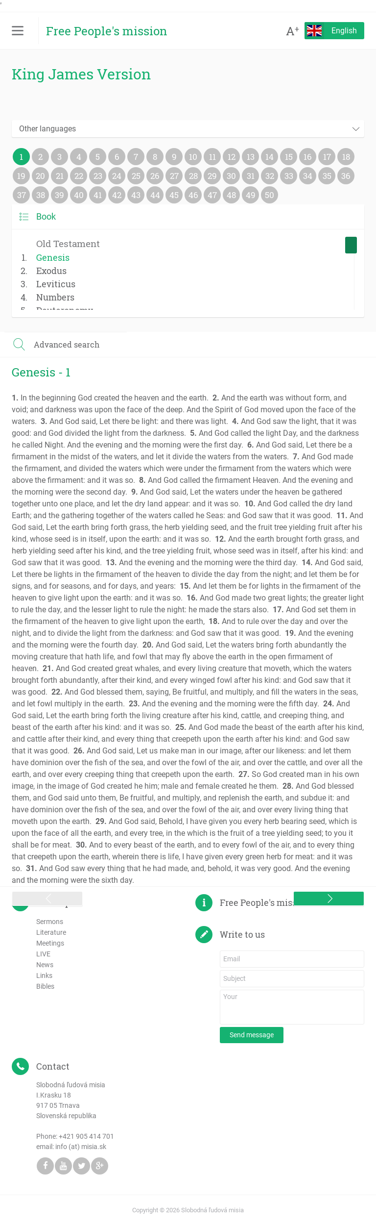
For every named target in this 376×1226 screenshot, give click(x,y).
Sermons (49, 922)
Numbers (55, 297)
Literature (51, 932)
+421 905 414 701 (86, 1136)
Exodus (51, 270)
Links (44, 975)
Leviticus (55, 284)
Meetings (50, 943)
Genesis (53, 257)
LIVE (43, 954)
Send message (252, 1035)
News (44, 965)
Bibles (45, 986)
